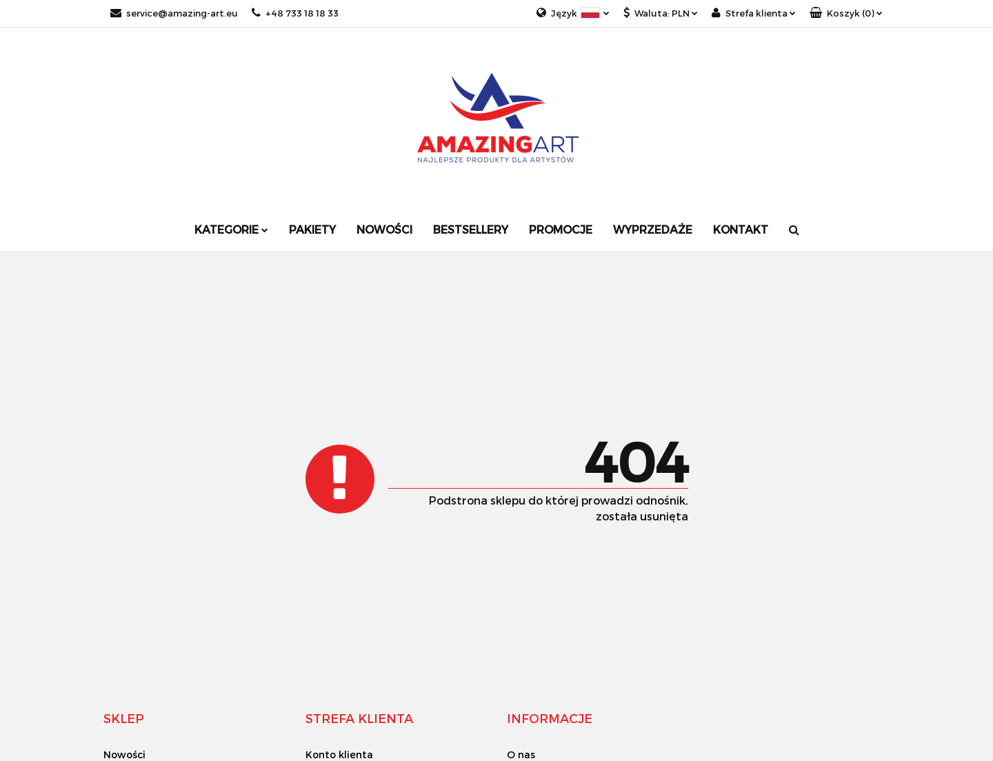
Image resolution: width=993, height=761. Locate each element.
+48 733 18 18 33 (295, 13)
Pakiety (312, 229)
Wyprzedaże (652, 229)
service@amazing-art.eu (174, 13)
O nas (521, 754)
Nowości (384, 229)
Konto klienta (339, 754)
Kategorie (231, 229)
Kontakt (740, 229)
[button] (846, 13)
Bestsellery (470, 229)
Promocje (560, 229)
